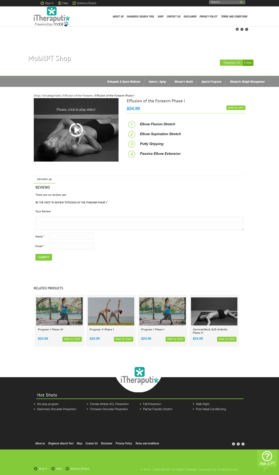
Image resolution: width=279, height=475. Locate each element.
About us (118, 16)
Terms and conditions (234, 16)
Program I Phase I (153, 330)
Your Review (43, 211)
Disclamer (190, 16)
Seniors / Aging (157, 81)
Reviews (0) (44, 179)
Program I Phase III (50, 330)
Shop (160, 16)
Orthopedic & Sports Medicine (123, 81)
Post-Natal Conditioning (211, 409)
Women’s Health (184, 81)
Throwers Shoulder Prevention (109, 409)
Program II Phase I (102, 330)
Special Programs (211, 81)
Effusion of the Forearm (78, 95)
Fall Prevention (152, 404)
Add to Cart (72, 339)
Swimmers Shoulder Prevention (56, 409)
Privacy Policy (208, 16)
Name (39, 236)
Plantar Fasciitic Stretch (157, 409)
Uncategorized (52, 95)
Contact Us (173, 16)
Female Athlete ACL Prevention (109, 404)
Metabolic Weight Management (247, 81)
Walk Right (202, 404)
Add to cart (236, 108)
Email (39, 246)
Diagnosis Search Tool (140, 16)
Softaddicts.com (227, 470)
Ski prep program (48, 404)
